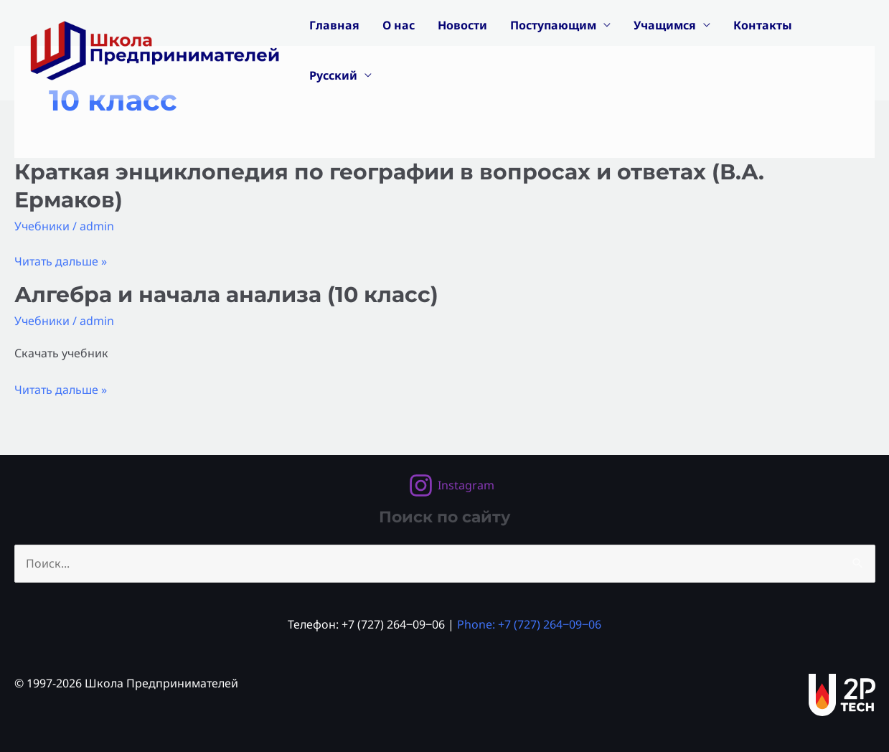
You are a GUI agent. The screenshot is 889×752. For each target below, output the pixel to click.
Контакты (762, 25)
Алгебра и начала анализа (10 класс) (226, 294)
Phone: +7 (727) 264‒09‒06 (529, 624)
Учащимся (665, 25)
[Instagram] (451, 485)
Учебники (42, 226)
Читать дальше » (60, 261)
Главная (334, 25)
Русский (333, 75)
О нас (398, 25)
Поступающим (553, 25)
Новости (462, 25)
